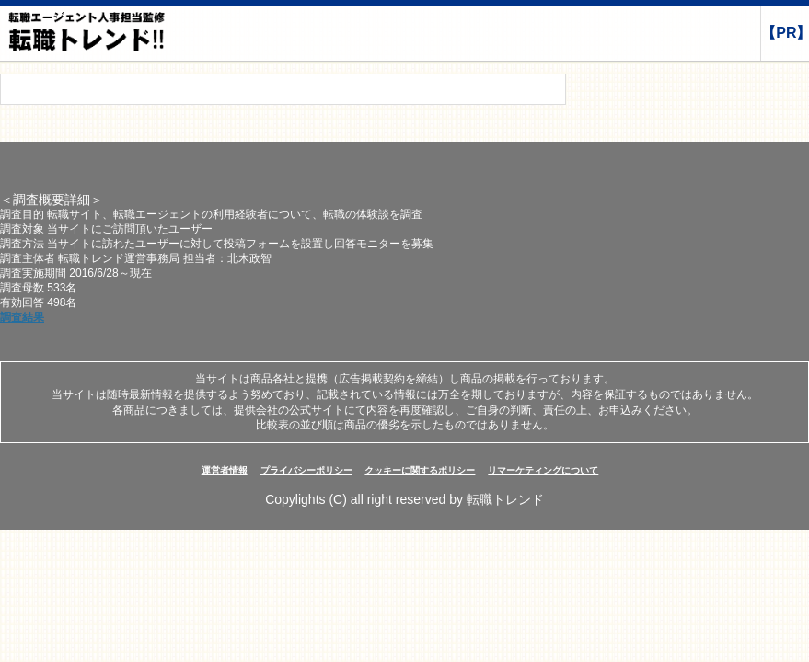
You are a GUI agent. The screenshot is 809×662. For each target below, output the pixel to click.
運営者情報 (225, 470)
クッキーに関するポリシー (419, 470)
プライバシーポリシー (306, 470)
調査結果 (22, 317)
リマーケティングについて (543, 470)
